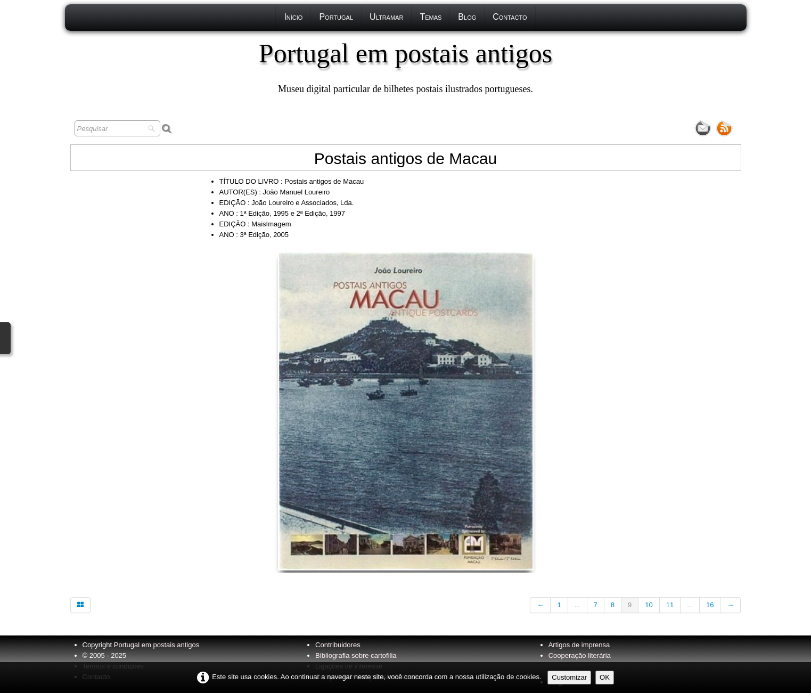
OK (605, 677)
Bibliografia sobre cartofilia (355, 655)
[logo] (405, 67)
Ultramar (386, 16)
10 (648, 605)
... (577, 605)
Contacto (510, 16)
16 (710, 605)
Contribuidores (338, 645)
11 (670, 605)
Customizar (569, 677)
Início (293, 16)
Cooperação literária (579, 655)
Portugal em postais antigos (156, 645)
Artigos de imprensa (579, 645)
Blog (467, 16)
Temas (430, 16)
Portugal (336, 16)
